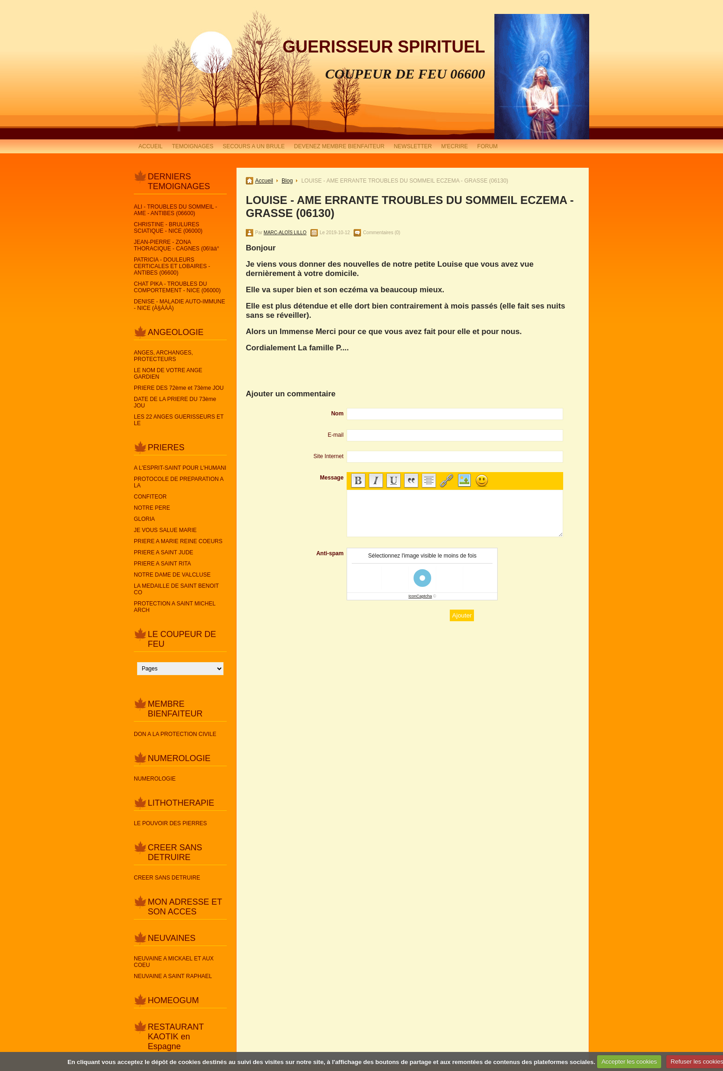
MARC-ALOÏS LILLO (284, 232)
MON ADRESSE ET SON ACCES (185, 906)
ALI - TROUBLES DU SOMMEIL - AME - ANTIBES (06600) (175, 210)
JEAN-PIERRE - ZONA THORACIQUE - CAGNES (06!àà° (176, 245)
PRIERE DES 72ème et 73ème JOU (178, 388)
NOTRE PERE (152, 508)
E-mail (335, 435)
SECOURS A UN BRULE (253, 146)
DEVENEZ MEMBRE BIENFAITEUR (339, 146)
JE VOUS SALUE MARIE (165, 530)
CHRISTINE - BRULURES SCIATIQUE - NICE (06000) (168, 227)
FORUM (487, 146)
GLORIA (144, 519)
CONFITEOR (150, 496)
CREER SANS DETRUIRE (175, 852)
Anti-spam (330, 553)
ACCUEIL (150, 146)
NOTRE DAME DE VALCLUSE (172, 575)
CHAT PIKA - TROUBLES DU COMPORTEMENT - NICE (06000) (177, 287)
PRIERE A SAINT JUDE (163, 552)
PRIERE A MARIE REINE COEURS (178, 541)
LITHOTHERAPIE (181, 803)
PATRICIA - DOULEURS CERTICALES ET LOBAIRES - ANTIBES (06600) (172, 266)
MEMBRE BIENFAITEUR (175, 708)
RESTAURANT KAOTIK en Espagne (176, 1036)
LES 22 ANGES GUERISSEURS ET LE (178, 420)
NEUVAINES (172, 938)
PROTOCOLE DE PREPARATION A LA (178, 482)
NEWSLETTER (413, 146)
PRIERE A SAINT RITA (162, 563)
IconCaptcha (420, 596)
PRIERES (166, 447)
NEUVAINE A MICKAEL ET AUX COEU (174, 961)
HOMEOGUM (173, 1000)
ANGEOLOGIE (176, 332)
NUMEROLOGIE (179, 758)
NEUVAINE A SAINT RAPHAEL (173, 976)
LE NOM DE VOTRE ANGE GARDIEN (168, 373)
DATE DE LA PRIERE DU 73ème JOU (175, 402)
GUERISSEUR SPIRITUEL (384, 46)
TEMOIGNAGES (192, 146)
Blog (287, 180)
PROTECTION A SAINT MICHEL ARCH (174, 606)
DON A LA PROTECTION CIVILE (175, 734)
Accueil (264, 180)
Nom (337, 413)
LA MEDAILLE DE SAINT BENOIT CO (176, 589)
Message (332, 477)
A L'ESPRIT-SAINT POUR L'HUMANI (180, 468)
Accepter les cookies (629, 1061)
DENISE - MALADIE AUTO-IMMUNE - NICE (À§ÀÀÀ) (179, 304)
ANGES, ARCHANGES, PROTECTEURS (163, 355)
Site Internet (329, 456)
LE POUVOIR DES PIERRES (170, 823)
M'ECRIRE (454, 146)
